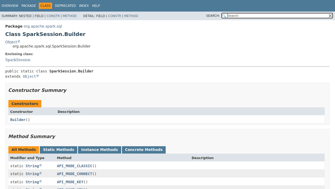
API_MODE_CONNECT (74, 174)
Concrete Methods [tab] (144, 150)
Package (28, 6)
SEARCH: (213, 16)
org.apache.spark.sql (43, 26)
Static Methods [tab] (58, 150)
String (32, 166)
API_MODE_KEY (70, 182)
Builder (18, 120)
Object (11, 42)
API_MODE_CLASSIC (74, 166)
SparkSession (17, 60)
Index (84, 6)
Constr (53, 16)
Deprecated (65, 6)
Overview (10, 6)
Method (70, 16)
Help (96, 6)
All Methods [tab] (24, 150)
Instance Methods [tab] (99, 150)
